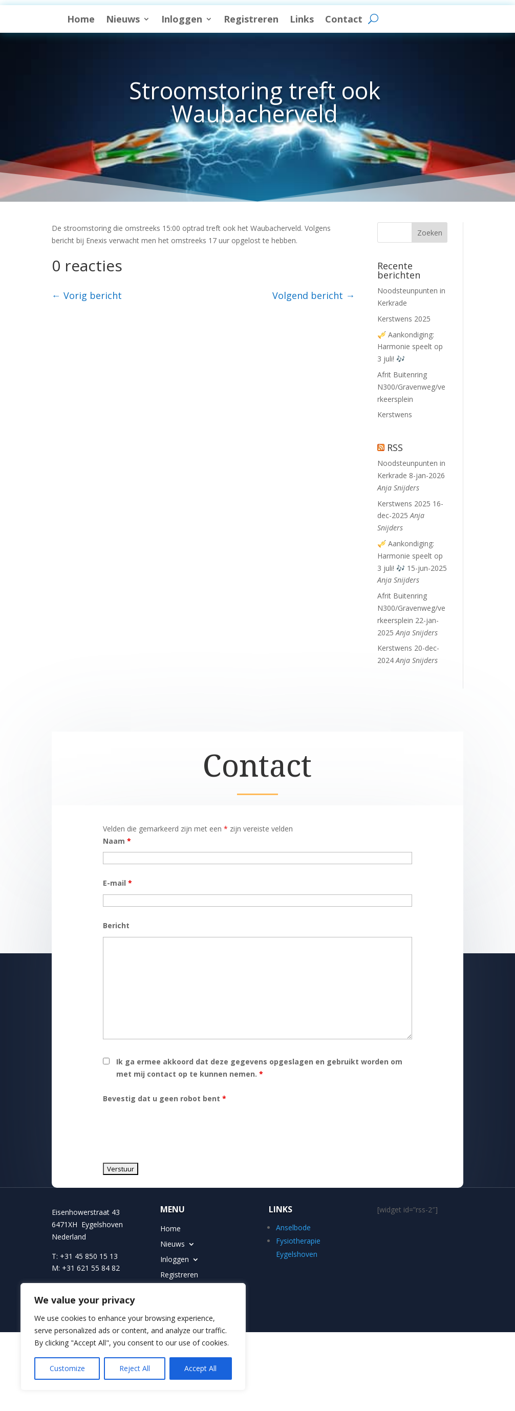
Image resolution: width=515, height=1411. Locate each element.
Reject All (134, 1368)
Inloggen (297, 19)
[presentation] (181, 1163)
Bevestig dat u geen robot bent (164, 1131)
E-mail (117, 916)
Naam (117, 874)
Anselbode (293, 1260)
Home (196, 19)
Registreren (366, 19)
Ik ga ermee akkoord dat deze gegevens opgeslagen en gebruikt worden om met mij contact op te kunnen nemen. (259, 1100)
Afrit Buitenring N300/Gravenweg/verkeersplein (411, 419)
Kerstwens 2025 (404, 351)
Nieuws (238, 19)
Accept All (200, 1368)
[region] (133, 1337)
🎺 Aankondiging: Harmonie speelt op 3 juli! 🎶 (410, 379)
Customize (67, 1368)
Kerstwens (394, 447)
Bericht (116, 958)
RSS (395, 480)
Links (417, 19)
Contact (201, 36)
